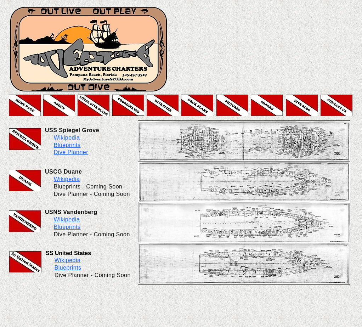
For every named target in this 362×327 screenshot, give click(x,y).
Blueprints (67, 227)
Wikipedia (67, 179)
